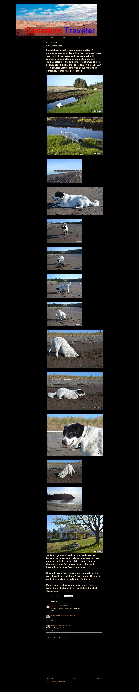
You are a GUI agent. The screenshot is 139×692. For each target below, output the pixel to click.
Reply (52, 610)
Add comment (51, 634)
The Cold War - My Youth (30, 38)
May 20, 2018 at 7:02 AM (68, 615)
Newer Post (50, 678)
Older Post (98, 678)
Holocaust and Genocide (77, 38)
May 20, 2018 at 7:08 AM (64, 625)
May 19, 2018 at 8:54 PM (61, 606)
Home (18, 38)
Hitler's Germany (43, 38)
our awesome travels (56, 615)
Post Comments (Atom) (59, 681)
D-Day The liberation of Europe (59, 38)
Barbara (53, 606)
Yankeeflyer (54, 625)
